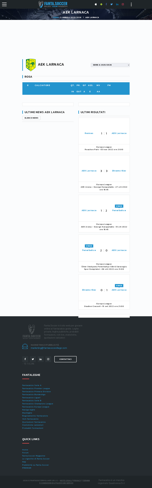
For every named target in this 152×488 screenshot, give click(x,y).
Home (56, 17)
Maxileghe (27, 412)
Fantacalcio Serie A (31, 385)
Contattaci (65, 359)
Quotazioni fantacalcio (34, 422)
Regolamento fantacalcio (35, 415)
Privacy (77, 480)
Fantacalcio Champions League (37, 403)
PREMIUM (26, 468)
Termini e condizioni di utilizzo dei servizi (64, 482)
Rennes (89, 133)
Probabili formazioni (32, 428)
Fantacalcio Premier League (36, 388)
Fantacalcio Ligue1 (31, 397)
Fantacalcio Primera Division (36, 391)
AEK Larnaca (119, 133)
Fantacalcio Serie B (31, 400)
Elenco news (31, 118)
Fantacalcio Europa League (35, 406)
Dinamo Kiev (119, 170)
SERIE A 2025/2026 (71, 17)
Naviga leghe (28, 409)
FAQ (24, 461)
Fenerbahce (119, 210)
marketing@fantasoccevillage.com (49, 348)
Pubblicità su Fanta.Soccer (35, 465)
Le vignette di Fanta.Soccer (36, 458)
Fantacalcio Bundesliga (33, 394)
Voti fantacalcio (30, 419)
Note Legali (66, 480)
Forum (25, 452)
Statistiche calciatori (32, 425)
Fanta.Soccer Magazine (33, 455)
